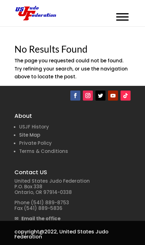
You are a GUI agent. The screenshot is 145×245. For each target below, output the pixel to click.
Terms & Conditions (43, 151)
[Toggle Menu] (122, 17)
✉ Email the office (37, 218)
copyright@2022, (36, 231)
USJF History (34, 126)
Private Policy (35, 143)
